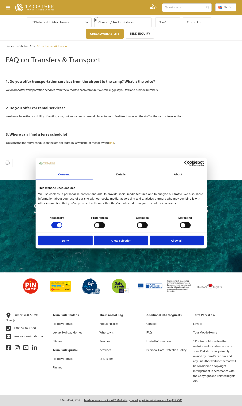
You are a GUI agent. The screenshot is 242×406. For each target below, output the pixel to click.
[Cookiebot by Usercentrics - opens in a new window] (187, 163)
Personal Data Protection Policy (166, 350)
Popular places (108, 323)
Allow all (176, 240)
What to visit (107, 332)
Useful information (158, 341)
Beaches (104, 341)
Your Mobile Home (205, 332)
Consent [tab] (64, 174)
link (111, 142)
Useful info (21, 46)
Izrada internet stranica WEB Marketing (106, 400)
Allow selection (121, 240)
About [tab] (178, 174)
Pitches (57, 341)
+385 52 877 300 (21, 328)
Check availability (105, 34)
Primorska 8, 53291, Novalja (22, 317)
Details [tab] (121, 174)
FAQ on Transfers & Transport (52, 46)
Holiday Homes (63, 323)
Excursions (106, 358)
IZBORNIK (9, 7)
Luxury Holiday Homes (67, 332)
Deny (65, 240)
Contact (151, 323)
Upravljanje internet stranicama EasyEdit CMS (156, 400)
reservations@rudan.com (25, 336)
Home (9, 46)
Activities (105, 350)
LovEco (197, 323)
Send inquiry (140, 33)
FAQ (31, 46)
